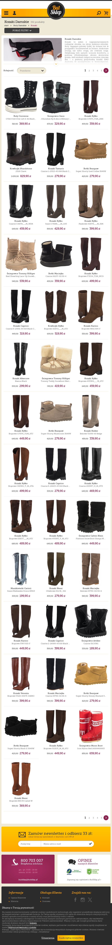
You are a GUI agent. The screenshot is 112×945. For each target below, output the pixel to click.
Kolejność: (9, 70)
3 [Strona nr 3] (93, 70)
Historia (14, 901)
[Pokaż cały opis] (56, 63)
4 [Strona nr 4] (97, 70)
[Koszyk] (107, 13)
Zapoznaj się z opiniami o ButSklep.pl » (84, 880)
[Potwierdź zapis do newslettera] (90, 844)
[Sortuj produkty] (31, 71)
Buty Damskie (21, 25)
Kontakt (46, 898)
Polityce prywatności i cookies (22, 927)
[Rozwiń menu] (6, 13)
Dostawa (46, 901)
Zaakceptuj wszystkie (71, 938)
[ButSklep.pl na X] (90, 899)
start (8, 25)
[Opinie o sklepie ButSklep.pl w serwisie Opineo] (74, 872)
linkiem (33, 923)
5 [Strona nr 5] (101, 70)
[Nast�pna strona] (106, 70)
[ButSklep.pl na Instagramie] (82, 899)
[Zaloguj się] (15, 13)
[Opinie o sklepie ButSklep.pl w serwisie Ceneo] (93, 872)
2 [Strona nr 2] (89, 70)
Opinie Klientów (18, 898)
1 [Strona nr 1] (85, 70)
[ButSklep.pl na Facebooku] (75, 899)
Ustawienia (47, 938)
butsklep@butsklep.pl (28, 880)
